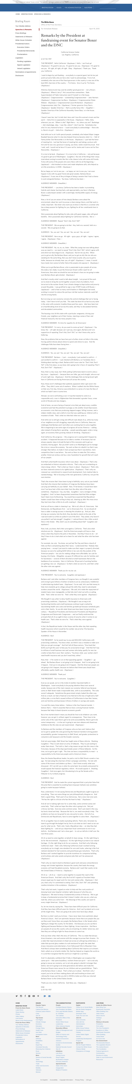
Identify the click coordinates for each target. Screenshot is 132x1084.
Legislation (19, 58)
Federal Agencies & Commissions (102, 1052)
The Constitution (101, 1049)
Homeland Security (42, 1047)
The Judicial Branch (102, 1047)
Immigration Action (41, 1034)
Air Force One (100, 1038)
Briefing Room (47, 7)
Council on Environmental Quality (64, 1044)
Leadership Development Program (84, 1040)
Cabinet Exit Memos (42, 1009)
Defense (38, 1038)
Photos (18, 1014)
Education (39, 1026)
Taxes (37, 1059)
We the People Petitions (83, 1045)
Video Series (100, 1013)
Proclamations (22, 54)
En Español (44, 1080)
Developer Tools (81, 1013)
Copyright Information (66, 1080)
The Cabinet (60, 1015)
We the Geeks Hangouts (83, 1009)
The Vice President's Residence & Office (102, 1029)
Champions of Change (83, 1051)
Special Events (61, 1064)
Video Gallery (20, 1016)
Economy (39, 1024)
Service (38, 1053)
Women (38, 1072)
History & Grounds (102, 1022)
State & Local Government (104, 1057)
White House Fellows (82, 1028)
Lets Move (59, 1053)
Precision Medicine (62, 1061)
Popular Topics (41, 1005)
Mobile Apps (80, 1011)
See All (38, 1015)
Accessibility (53, 1080)
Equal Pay (39, 1045)
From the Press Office (23, 1022)
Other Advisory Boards (63, 1026)
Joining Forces (60, 1055)
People (58, 1005)
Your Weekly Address (23, 26)
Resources (99, 1059)
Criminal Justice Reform (43, 1011)
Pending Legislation (24, 61)
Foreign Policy (40, 1028)
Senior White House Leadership (62, 1023)
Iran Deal (38, 1032)
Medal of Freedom (61, 1070)
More (37, 1036)
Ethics (38, 1043)
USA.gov (88, 1080)
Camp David (100, 1036)
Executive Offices (62, 1028)
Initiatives (59, 1051)
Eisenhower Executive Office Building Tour (103, 1010)
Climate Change (41, 1022)
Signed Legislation (23, 65)
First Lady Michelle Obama (64, 1011)
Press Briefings (20, 33)
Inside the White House (104, 1005)
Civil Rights (39, 1020)
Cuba (37, 1013)
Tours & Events (80, 1020)
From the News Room (23, 1008)
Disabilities (39, 1040)
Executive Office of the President (63, 1019)
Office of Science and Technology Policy (62, 1035)
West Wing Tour (101, 1007)
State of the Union (61, 1066)
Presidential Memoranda (26, 51)
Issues (59, 7)
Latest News (19, 1010)
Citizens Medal (80, 1049)
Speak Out (79, 1043)
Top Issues (39, 1018)
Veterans (38, 1070)
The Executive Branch (103, 1043)
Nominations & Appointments (25, 72)
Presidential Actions (22, 44)
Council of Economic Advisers (62, 1040)
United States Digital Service (82, 1035)
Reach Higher (60, 1057)
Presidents (99, 1024)
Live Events (19, 1018)
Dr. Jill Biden (60, 1013)
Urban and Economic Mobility (42, 1067)
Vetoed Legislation (23, 68)
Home (18, 14)
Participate (80, 1003)
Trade (37, 1064)
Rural (37, 1051)
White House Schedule (23, 40)
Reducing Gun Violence (43, 1049)
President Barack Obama (64, 1007)
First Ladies (99, 1026)
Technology (39, 1061)
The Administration (73, 7)
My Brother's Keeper (62, 1059)
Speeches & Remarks (42, 14)
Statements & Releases (23, 36)
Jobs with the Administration (80, 1023)
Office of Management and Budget (64, 1031)
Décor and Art (100, 1015)
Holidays (99, 1018)
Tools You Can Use (82, 1015)
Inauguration (60, 1068)
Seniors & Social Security (43, 1057)
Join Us (78, 1018)
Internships (79, 1026)
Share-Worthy (20, 1012)
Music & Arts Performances (24, 1020)
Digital (78, 1005)
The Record (39, 1007)
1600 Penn (88, 7)
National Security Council (64, 1047)
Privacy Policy (79, 1080)
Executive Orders (23, 47)
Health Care (39, 1030)
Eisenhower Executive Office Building (103, 1033)
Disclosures (19, 75)
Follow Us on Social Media (84, 1007)
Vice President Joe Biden (64, 1009)
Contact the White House (84, 1047)
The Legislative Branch (103, 1045)
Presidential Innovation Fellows (83, 1031)
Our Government (101, 1040)
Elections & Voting (101, 1055)
